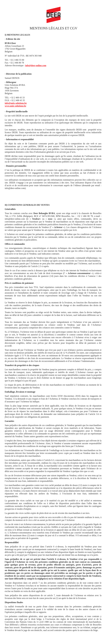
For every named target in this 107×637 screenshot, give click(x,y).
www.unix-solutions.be (15, 106)
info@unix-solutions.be (16, 103)
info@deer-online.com (35, 65)
